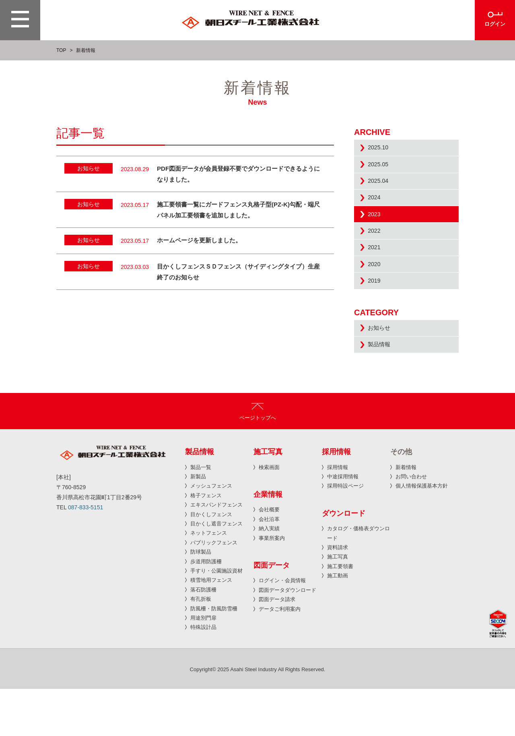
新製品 (198, 524)
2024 (376, 212)
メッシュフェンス (211, 533)
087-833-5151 (85, 555)
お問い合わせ (411, 524)
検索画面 (269, 514)
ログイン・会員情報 (282, 628)
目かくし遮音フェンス (216, 571)
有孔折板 (200, 646)
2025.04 (381, 191)
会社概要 (269, 557)
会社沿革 (269, 567)
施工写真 (337, 604)
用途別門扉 (203, 665)
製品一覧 (200, 514)
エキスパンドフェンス (216, 552)
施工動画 (337, 623)
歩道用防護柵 (206, 609)
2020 (376, 296)
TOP (61, 50)
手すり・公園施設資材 (216, 618)
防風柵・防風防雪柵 (213, 656)
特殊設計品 (203, 675)
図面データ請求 (277, 647)
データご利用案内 (280, 656)
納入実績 (269, 576)
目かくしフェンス (211, 561)
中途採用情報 (342, 524)
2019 (376, 317)
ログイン (494, 25)
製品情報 (382, 390)
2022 (376, 254)
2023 (376, 233)
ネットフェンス (208, 580)
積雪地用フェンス (211, 627)
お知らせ (382, 369)
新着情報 (406, 514)
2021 (376, 275)
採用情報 (337, 514)
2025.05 (381, 170)
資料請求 (337, 595)
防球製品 (200, 599)
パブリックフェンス (213, 590)
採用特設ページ (345, 533)
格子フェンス (206, 543)
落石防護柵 (203, 637)
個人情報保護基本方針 (422, 533)
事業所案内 (272, 585)
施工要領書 (340, 614)
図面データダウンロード (287, 638)
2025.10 (381, 150)
